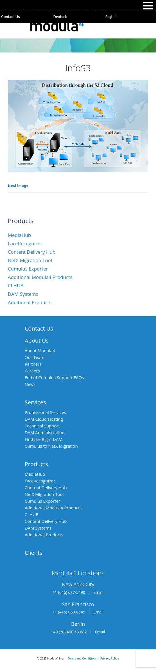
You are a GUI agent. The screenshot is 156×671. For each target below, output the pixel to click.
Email (98, 592)
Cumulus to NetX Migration (51, 446)
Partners (33, 364)
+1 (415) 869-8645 (69, 612)
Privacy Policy (109, 658)
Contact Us (10, 16)
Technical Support (42, 426)
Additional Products (30, 302)
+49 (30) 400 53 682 (69, 632)
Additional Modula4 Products (40, 277)
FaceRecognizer (25, 243)
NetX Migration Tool (30, 260)
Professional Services (45, 412)
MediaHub (19, 235)
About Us (37, 340)
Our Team (34, 357)
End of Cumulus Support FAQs (54, 377)
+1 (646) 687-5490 (69, 592)
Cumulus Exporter (28, 268)
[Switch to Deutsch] (78, 17)
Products (36, 464)
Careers (32, 371)
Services (35, 402)
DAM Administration (44, 432)
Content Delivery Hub (32, 252)
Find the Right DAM (43, 439)
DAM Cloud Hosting (44, 419)
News (30, 384)
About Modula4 (40, 350)
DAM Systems (23, 294)
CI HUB (16, 285)
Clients (33, 553)
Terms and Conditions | (84, 658)
